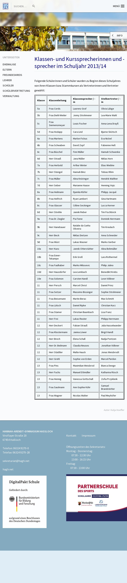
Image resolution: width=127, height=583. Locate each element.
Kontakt (71, 435)
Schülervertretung (16, 90)
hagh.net (8, 469)
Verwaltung (11, 96)
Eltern (7, 69)
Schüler (8, 85)
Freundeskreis (12, 75)
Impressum (88, 435)
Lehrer (7, 80)
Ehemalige (9, 64)
